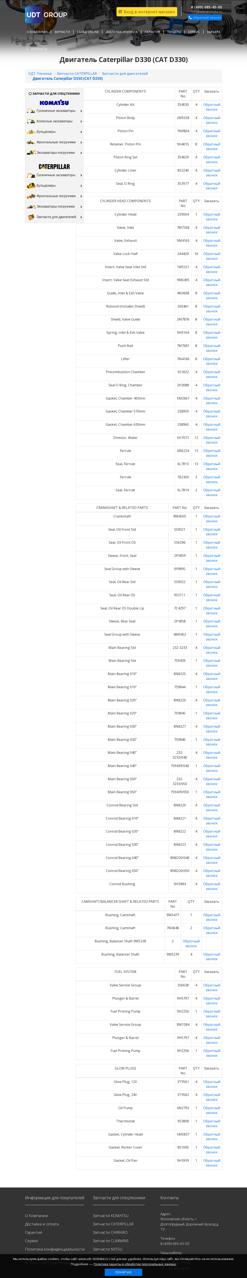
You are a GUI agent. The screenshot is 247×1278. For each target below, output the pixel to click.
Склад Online (88, 32)
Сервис (194, 32)
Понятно (123, 1272)
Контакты (39, 49)
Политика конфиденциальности (55, 1249)
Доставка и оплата (122, 32)
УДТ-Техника (40, 73)
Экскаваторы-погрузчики (54, 153)
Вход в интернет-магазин (147, 11)
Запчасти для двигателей (125, 73)
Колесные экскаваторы (54, 121)
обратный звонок (205, 17)
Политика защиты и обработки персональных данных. (134, 1264)
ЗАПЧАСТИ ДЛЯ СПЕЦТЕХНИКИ (54, 94)
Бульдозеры (54, 132)
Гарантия (152, 32)
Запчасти (62, 32)
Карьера (213, 32)
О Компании (37, 32)
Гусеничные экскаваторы (54, 111)
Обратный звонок (211, 107)
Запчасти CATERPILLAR (77, 73)
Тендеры (174, 32)
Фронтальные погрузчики (54, 142)
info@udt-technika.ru (206, 11)
